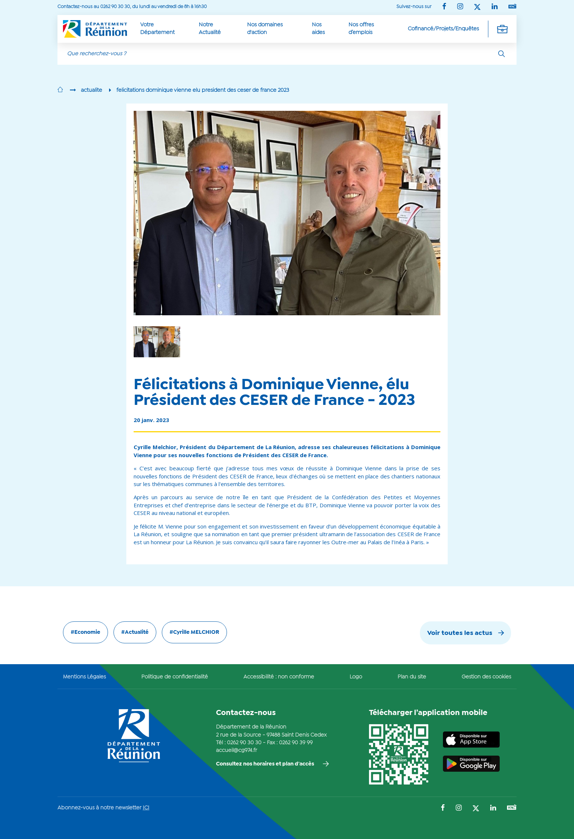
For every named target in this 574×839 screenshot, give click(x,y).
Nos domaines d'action (265, 29)
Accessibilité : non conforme (278, 677)
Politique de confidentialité (174, 677)
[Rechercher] (501, 54)
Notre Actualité (210, 29)
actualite (91, 90)
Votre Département (157, 29)
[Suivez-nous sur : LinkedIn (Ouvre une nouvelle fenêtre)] (494, 7)
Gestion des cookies (486, 677)
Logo (356, 677)
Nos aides (318, 29)
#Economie (85, 632)
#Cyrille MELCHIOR (194, 632)
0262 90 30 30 (244, 743)
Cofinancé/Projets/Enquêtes (443, 29)
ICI (146, 808)
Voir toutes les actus (459, 633)
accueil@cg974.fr (236, 750)
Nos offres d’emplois (361, 29)
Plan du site (412, 677)
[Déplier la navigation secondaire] (502, 29)
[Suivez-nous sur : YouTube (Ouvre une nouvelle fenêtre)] (512, 7)
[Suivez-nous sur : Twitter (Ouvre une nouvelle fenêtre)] (477, 7)
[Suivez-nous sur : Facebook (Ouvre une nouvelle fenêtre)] (444, 7)
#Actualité (135, 632)
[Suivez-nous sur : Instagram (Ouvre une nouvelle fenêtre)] (460, 7)
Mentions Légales (84, 677)
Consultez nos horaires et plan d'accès (265, 764)
